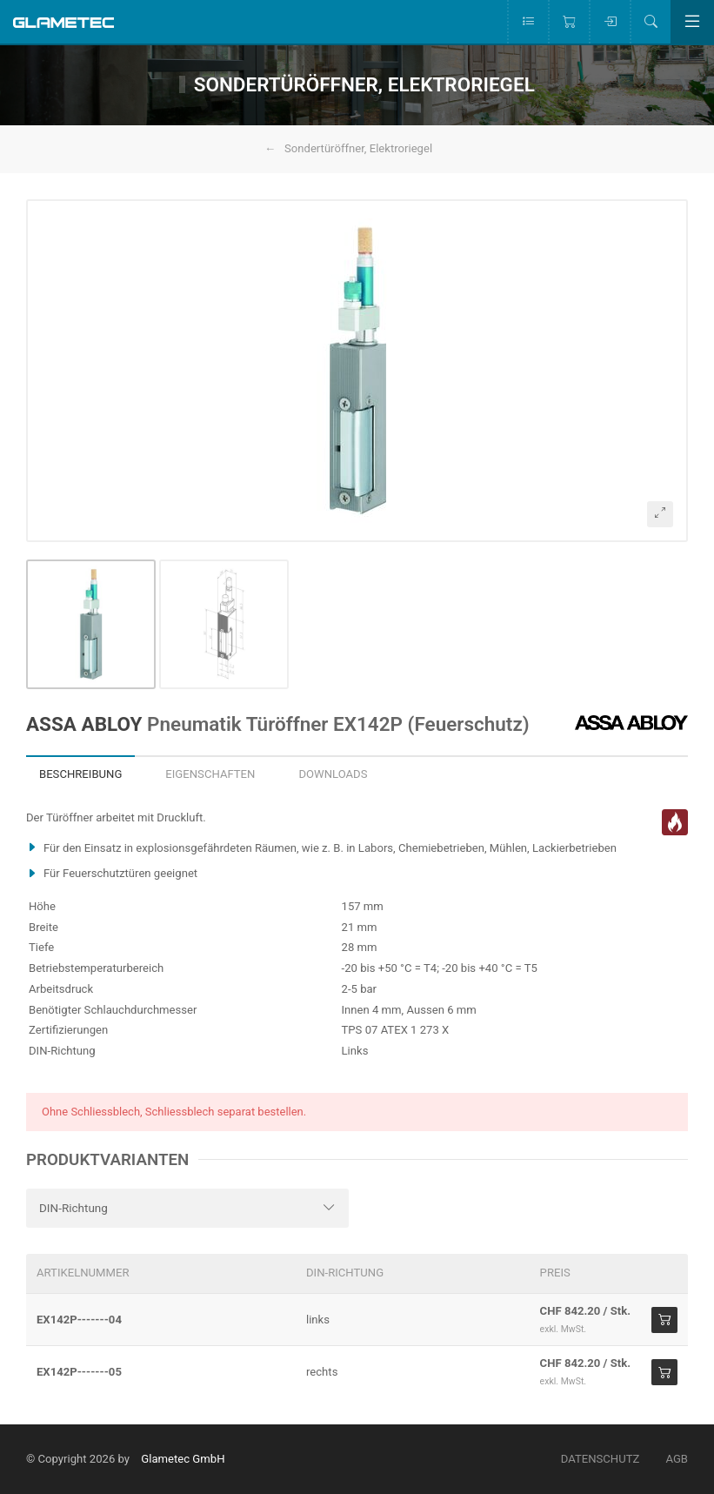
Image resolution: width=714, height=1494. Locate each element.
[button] (357, 370)
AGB (676, 1458)
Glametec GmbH (182, 1458)
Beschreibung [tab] (80, 773)
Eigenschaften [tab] (210, 773)
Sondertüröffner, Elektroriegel (358, 148)
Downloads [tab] (332, 773)
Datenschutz (600, 1458)
